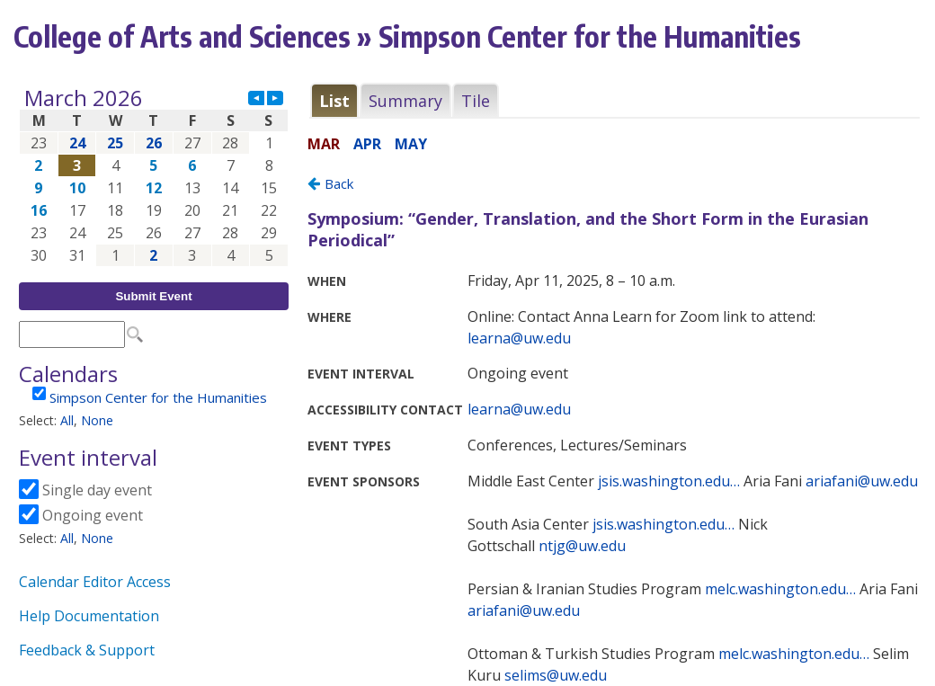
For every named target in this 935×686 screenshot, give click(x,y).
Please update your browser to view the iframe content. (154, 176)
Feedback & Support (87, 650)
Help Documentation (89, 616)
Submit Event (153, 296)
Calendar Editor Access (95, 582)
